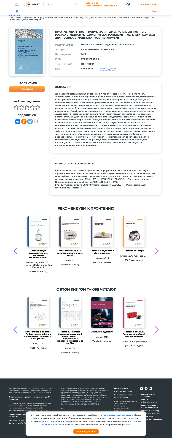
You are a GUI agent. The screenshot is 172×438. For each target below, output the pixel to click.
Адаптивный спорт (133, 251)
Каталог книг (15, 15)
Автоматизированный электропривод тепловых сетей (70, 253)
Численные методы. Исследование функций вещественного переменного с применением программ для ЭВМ (70, 337)
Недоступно (27, 89)
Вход (154, 11)
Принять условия (86, 431)
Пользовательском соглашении (118, 415)
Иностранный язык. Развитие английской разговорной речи (134, 334)
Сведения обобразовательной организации (101, 4)
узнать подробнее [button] (108, 69)
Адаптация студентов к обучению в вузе (102, 252)
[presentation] (15, 251)
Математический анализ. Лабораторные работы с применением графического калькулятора (38, 335)
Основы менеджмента (102, 332)
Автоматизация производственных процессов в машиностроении (38, 254)
